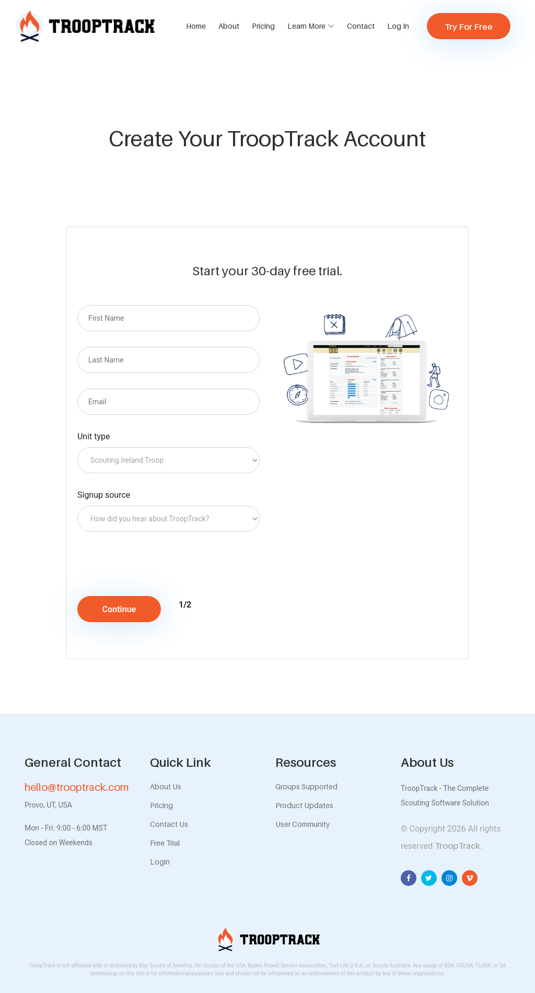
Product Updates (304, 805)
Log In (398, 25)
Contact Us (169, 824)
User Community (302, 824)
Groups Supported (306, 786)
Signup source (103, 495)
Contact (361, 25)
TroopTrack (457, 845)
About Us (165, 786)
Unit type (93, 436)
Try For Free (469, 26)
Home (196, 25)
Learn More (306, 25)
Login (160, 861)
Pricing (263, 25)
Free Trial (165, 842)
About (228, 25)
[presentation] (164, 567)
